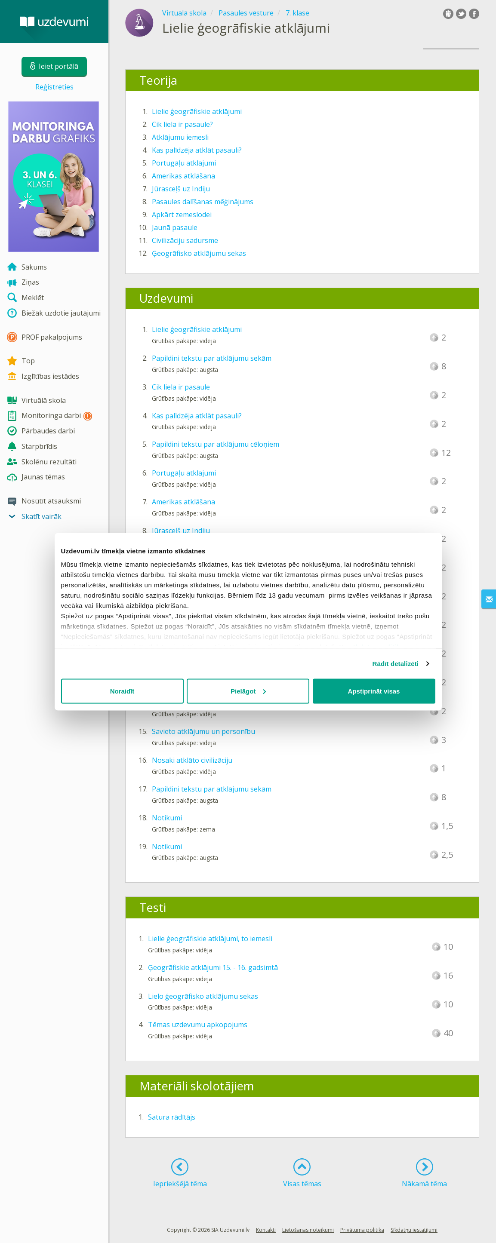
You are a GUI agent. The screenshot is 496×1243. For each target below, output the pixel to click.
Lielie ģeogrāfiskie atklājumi (197, 111)
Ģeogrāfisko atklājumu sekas (199, 253)
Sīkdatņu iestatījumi (414, 1230)
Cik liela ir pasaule (181, 387)
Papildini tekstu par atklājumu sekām (211, 358)
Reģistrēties (54, 87)
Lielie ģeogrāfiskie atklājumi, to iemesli (210, 938)
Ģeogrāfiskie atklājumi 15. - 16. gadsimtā (213, 967)
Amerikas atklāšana (183, 176)
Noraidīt (122, 690)
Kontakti (266, 1230)
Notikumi (167, 818)
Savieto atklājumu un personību (203, 731)
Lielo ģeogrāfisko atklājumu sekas (203, 996)
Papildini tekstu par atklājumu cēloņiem (215, 444)
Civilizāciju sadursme (185, 240)
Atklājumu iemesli (180, 137)
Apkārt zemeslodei (182, 214)
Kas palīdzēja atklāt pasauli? (197, 150)
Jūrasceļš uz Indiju (181, 188)
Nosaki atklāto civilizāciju (192, 760)
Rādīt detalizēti (396, 663)
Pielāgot (248, 690)
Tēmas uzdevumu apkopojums (197, 1024)
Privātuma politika (362, 1230)
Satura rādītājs (171, 1117)
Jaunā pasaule (174, 227)
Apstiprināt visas (374, 690)
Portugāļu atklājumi (184, 163)
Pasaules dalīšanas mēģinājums (202, 201)
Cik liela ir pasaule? (182, 124)
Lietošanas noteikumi (308, 1230)
